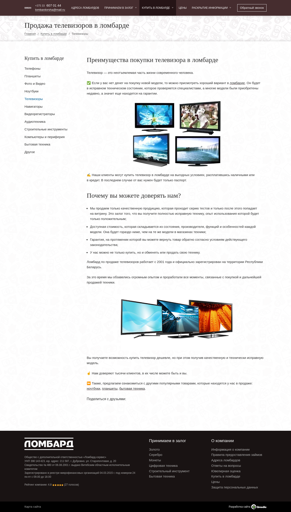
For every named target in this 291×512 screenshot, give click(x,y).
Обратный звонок (252, 7)
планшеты (110, 388)
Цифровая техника (163, 465)
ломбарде (237, 83)
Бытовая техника (37, 144)
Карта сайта (32, 506)
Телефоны (32, 68)
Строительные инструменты (46, 129)
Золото (154, 449)
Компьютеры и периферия (44, 137)
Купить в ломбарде (156, 7)
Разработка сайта (239, 506)
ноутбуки (93, 388)
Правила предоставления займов (236, 455)
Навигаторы (33, 106)
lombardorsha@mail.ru (50, 9)
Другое (29, 152)
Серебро (155, 455)
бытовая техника (132, 388)
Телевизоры (33, 99)
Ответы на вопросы (226, 465)
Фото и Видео (34, 83)
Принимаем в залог (118, 7)
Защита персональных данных (234, 487)
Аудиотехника (34, 121)
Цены (183, 7)
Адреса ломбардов (85, 7)
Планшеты (32, 76)
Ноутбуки (31, 91)
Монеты (155, 460)
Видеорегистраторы (39, 114)
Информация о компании (230, 449)
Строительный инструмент (169, 471)
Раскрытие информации (210, 7)
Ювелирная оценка (226, 471)
